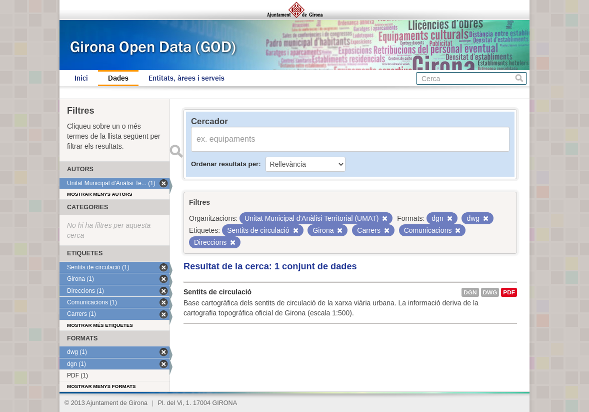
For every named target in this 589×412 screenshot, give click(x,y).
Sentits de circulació (218, 292)
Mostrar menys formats (101, 386)
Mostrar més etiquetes (100, 325)
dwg (490, 292)
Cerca (519, 78)
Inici (81, 78)
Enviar (176, 151)
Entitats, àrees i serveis (186, 78)
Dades (118, 78)
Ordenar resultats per (224, 164)
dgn (470, 292)
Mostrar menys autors (99, 194)
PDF (509, 292)
